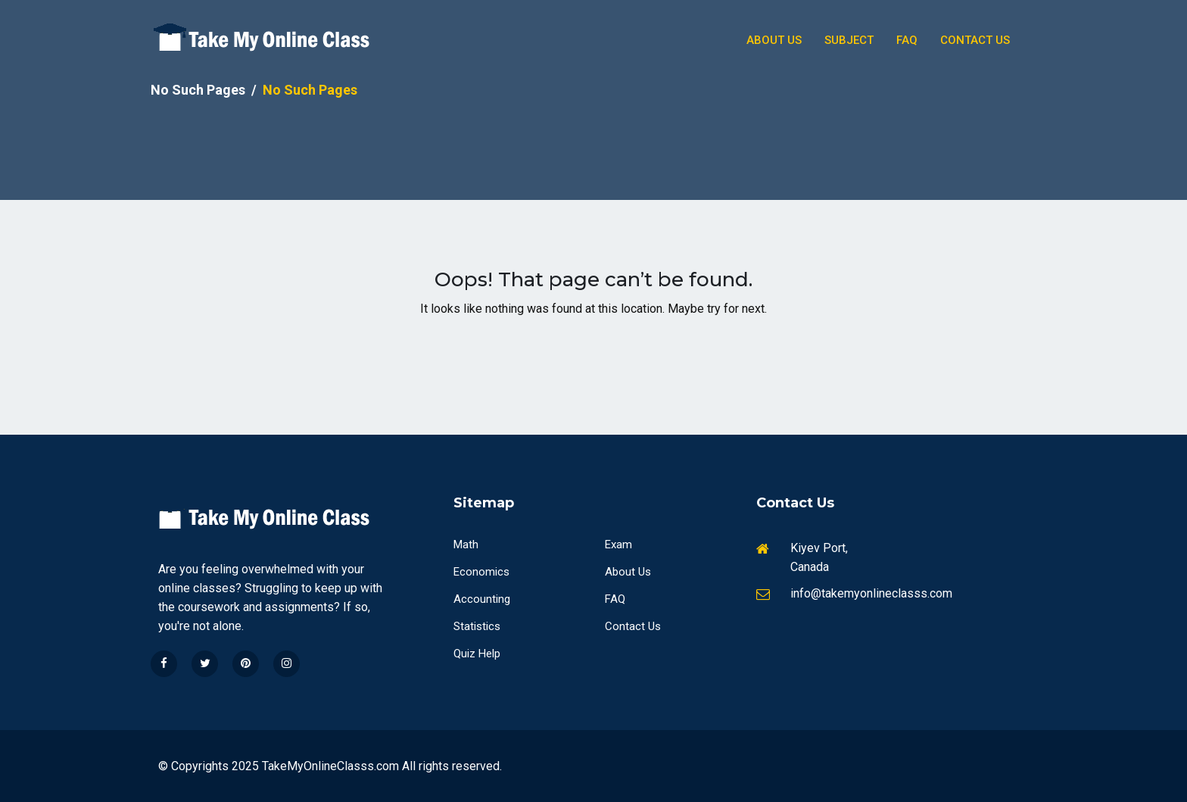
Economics (481, 572)
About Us (774, 40)
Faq (907, 40)
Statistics (476, 626)
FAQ (615, 599)
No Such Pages (198, 90)
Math (465, 544)
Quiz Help (476, 653)
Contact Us (975, 40)
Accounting (481, 599)
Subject (849, 40)
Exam (618, 544)
